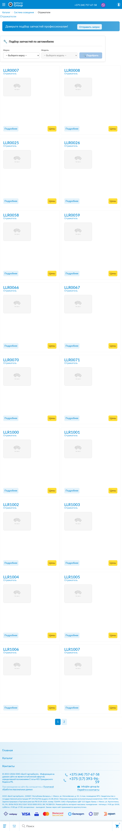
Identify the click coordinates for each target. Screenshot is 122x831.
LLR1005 (72, 577)
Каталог (7, 758)
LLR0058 (11, 215)
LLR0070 (11, 360)
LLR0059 (72, 215)
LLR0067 (72, 288)
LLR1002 (11, 505)
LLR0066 (11, 288)
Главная (7, 750)
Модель (45, 50)
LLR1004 (11, 577)
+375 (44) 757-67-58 (85, 5)
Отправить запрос (89, 27)
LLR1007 (72, 650)
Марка (6, 50)
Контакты (8, 766)
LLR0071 (72, 360)
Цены (52, 129)
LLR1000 (11, 432)
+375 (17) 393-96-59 (84, 780)
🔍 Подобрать (90, 55)
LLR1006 (11, 650)
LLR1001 (72, 432)
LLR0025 (11, 143)
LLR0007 (11, 71)
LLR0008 (72, 71)
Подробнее (10, 129)
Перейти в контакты (88, 790)
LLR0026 (72, 143)
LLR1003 (72, 505)
